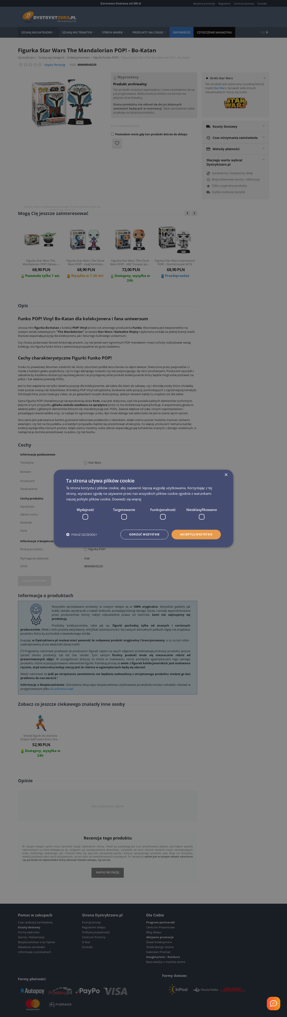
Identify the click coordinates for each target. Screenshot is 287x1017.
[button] (81, 535)
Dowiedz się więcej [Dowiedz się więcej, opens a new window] (126, 499)
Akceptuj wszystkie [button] (194, 534)
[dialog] (143, 509)
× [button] (226, 475)
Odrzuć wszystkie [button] (140, 534)
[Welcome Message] (273, 1003)
